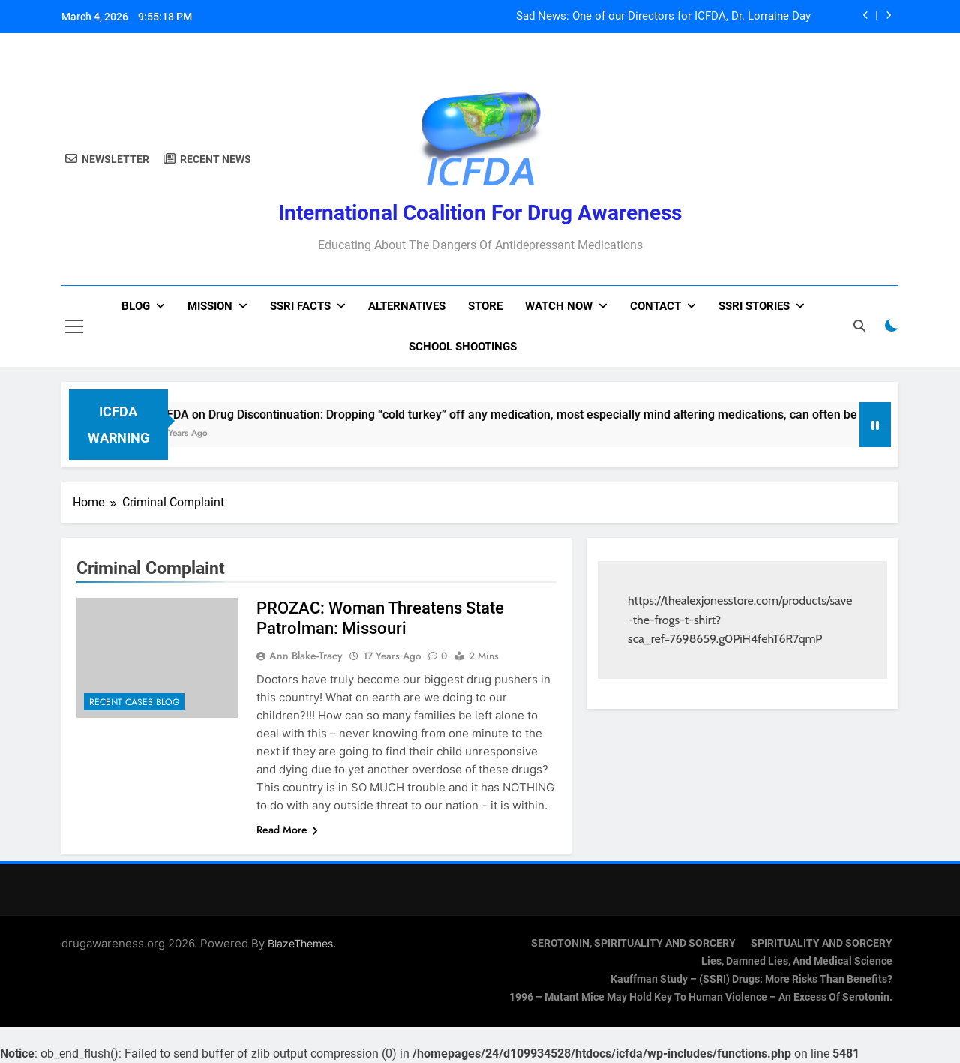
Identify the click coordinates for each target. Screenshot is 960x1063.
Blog (136, 306)
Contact (655, 306)
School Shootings (463, 346)
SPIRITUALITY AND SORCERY (821, 943)
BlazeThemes (300, 943)
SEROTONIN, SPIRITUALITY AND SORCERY (633, 943)
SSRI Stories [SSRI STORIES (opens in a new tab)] (754, 306)
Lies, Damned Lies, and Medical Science (796, 961)
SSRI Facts (300, 306)
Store (485, 306)
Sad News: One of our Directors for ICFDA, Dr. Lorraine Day (663, 17)
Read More (287, 829)
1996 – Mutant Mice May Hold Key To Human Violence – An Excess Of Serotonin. (700, 997)
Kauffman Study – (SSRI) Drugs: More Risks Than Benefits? (751, 979)
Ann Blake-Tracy (306, 655)
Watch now (558, 306)
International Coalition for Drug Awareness (480, 212)
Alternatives (407, 306)
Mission (210, 306)
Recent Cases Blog (134, 702)
